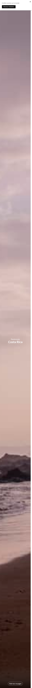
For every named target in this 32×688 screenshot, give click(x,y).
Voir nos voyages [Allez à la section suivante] (15, 684)
